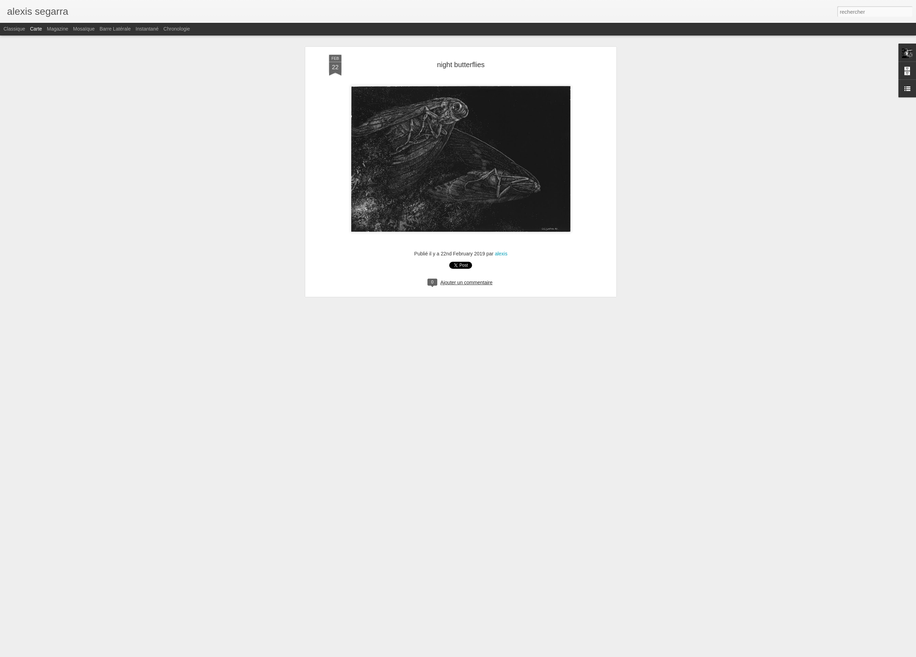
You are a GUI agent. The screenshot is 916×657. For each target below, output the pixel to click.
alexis (501, 253)
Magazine (57, 29)
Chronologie (176, 29)
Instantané (147, 29)
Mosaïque (83, 29)
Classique (14, 29)
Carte (36, 29)
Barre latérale (115, 29)
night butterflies (461, 65)
